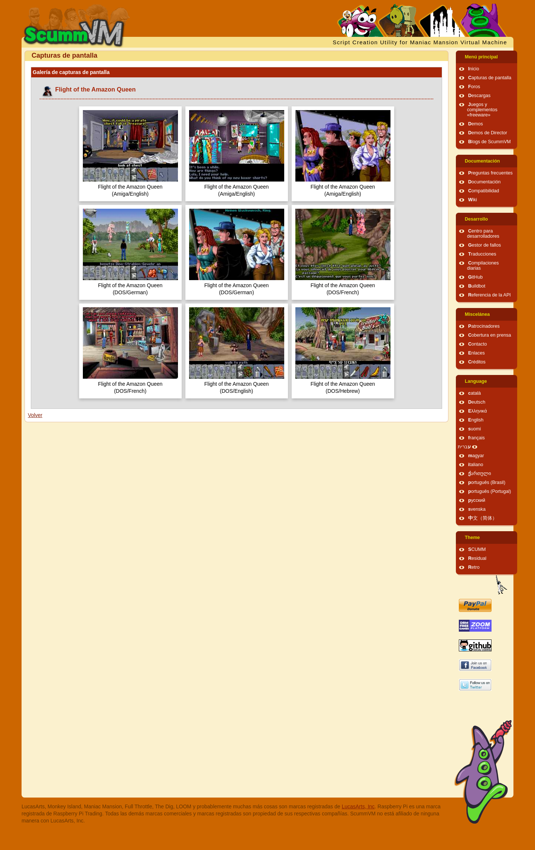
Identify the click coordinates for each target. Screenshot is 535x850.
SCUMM (477, 549)
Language (476, 381)
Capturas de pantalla (489, 77)
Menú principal (481, 57)
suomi (474, 429)
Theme (472, 537)
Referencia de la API (489, 295)
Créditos (477, 362)
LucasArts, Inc (358, 806)
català (474, 393)
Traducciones (482, 254)
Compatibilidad (483, 190)
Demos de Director (487, 132)
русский (476, 500)
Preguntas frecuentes (490, 173)
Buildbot (476, 286)
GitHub (475, 277)
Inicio (473, 68)
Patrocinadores (484, 326)
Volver (35, 415)
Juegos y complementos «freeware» (482, 110)
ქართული (479, 473)
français (476, 437)
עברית (464, 446)
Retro (474, 567)
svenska (477, 509)
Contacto (477, 344)
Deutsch (476, 402)
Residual (477, 558)
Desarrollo (476, 219)
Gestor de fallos (484, 245)
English (475, 420)
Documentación (482, 161)
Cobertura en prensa (489, 335)
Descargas (479, 95)
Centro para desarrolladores (483, 233)
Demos (475, 123)
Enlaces (476, 353)
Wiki (472, 199)
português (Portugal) (489, 491)
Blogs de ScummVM (489, 141)
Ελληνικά (477, 411)
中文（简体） (482, 518)
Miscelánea (477, 314)
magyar (476, 455)
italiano (475, 464)
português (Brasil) (486, 482)
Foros (474, 86)
